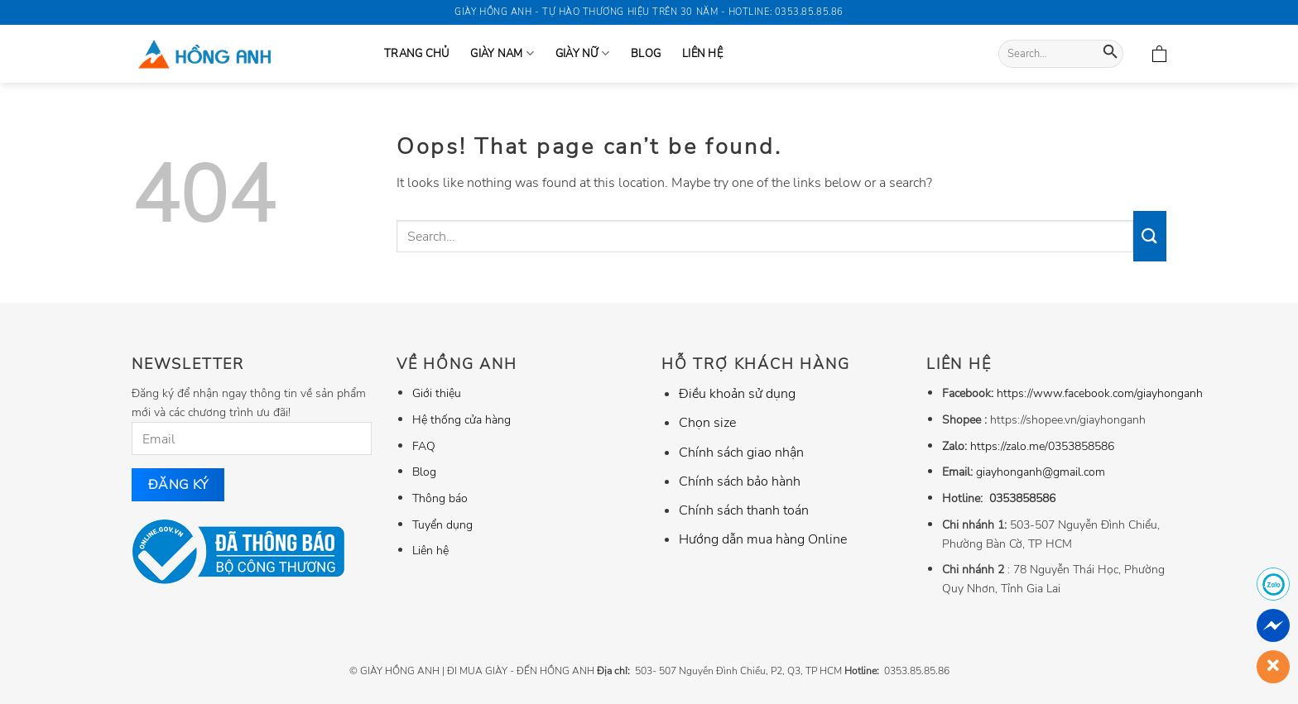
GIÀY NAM (502, 53)
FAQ (423, 446)
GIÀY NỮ (582, 53)
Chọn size (707, 423)
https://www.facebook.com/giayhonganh (1100, 393)
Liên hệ (702, 53)
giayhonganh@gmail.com (1040, 471)
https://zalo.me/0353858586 (1042, 446)
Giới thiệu (436, 393)
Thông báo (440, 498)
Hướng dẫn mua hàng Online (763, 539)
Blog (646, 53)
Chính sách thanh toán (744, 510)
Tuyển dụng (442, 524)
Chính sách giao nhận (741, 452)
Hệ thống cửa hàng (461, 419)
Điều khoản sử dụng (737, 394)
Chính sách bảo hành (739, 481)
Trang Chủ (416, 53)
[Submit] (1110, 54)
